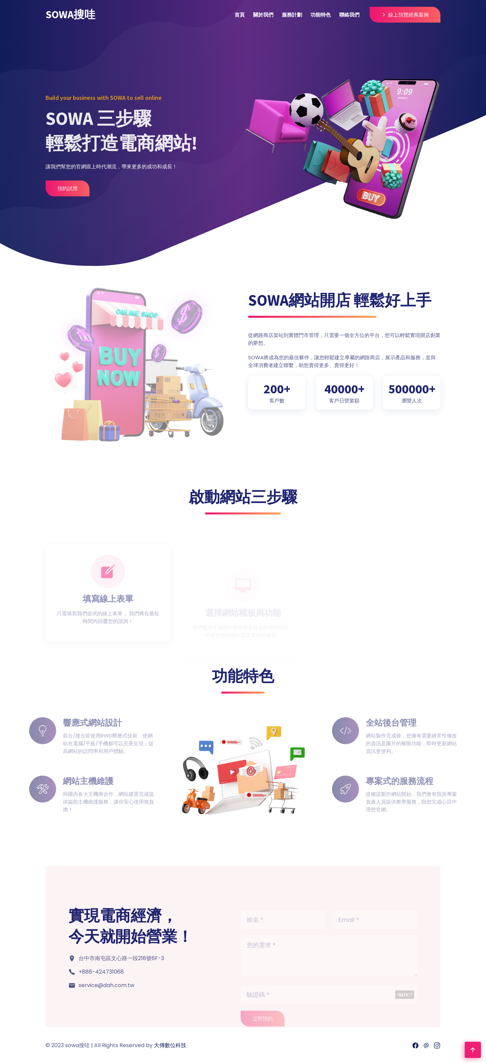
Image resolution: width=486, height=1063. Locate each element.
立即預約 (262, 1026)
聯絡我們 (349, 14)
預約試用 (67, 188)
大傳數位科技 (170, 1045)
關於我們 (263, 14)
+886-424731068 (101, 972)
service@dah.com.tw (106, 985)
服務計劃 (292, 14)
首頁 (240, 14)
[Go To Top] (473, 1050)
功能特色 (320, 14)
